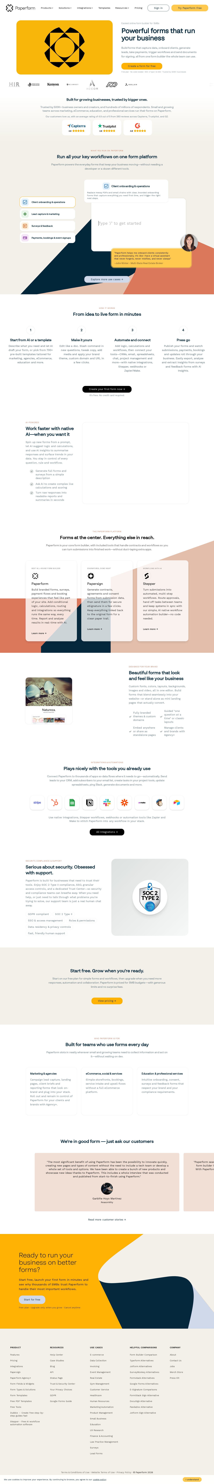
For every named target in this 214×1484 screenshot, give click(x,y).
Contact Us (176, 1360)
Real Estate (96, 1378)
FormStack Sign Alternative (144, 1395)
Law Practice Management (104, 1442)
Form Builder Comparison (143, 1354)
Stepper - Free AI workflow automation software (25, 1423)
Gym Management (99, 1384)
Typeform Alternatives (142, 1360)
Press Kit (174, 1378)
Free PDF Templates (21, 1401)
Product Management (101, 1413)
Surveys (94, 1447)
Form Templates (18, 1395)
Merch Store (176, 1372)
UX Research (97, 1430)
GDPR (53, 1395)
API (51, 1372)
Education (95, 1424)
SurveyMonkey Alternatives (144, 1372)
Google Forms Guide (61, 1401)
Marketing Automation (102, 1407)
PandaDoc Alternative (141, 1407)
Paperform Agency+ (20, 1378)
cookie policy (99, 1479)
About (173, 1354)
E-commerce (97, 1354)
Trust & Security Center (62, 1384)
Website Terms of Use (103, 1472)
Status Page (56, 1378)
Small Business (98, 1418)
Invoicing (94, 1366)
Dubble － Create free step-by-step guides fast (27, 1414)
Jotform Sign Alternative (143, 1413)
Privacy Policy (124, 1472)
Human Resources (99, 1401)
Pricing (138, 8)
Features (14, 1354)
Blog (52, 1366)
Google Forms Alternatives (144, 1384)
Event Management (100, 1372)
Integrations (16, 1366)
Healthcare (96, 1395)
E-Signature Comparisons (143, 1389)
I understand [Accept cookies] (192, 1479)
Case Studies (57, 1360)
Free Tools (15, 1407)
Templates (104, 8)
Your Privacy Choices (61, 1389)
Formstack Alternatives (142, 1378)
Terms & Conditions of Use (75, 1472)
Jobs (172, 1366)
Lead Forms (96, 1453)
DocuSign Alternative (141, 1401)
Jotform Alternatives (141, 1366)
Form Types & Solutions (22, 1389)
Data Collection (98, 1360)
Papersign (15, 1372)
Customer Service (99, 1389)
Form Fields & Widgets (22, 1384)
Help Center (56, 1354)
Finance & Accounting (101, 1436)
